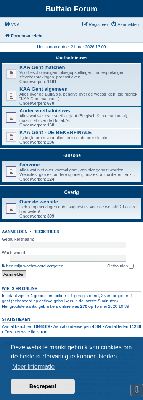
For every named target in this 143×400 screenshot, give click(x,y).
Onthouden (120, 266)
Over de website (38, 202)
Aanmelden (14, 231)
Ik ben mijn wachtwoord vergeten (32, 266)
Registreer (46, 231)
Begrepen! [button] (42, 386)
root (45, 332)
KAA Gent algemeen (43, 89)
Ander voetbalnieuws (44, 111)
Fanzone (71, 155)
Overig (71, 192)
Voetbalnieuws (71, 58)
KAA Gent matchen (42, 67)
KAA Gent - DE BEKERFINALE (55, 132)
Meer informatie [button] (33, 366)
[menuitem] (11, 24)
